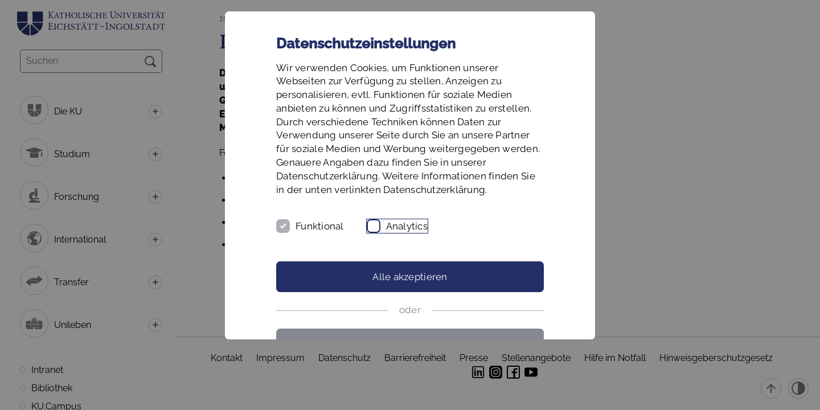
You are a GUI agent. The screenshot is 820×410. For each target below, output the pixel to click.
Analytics (407, 226)
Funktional (320, 226)
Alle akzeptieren (409, 276)
